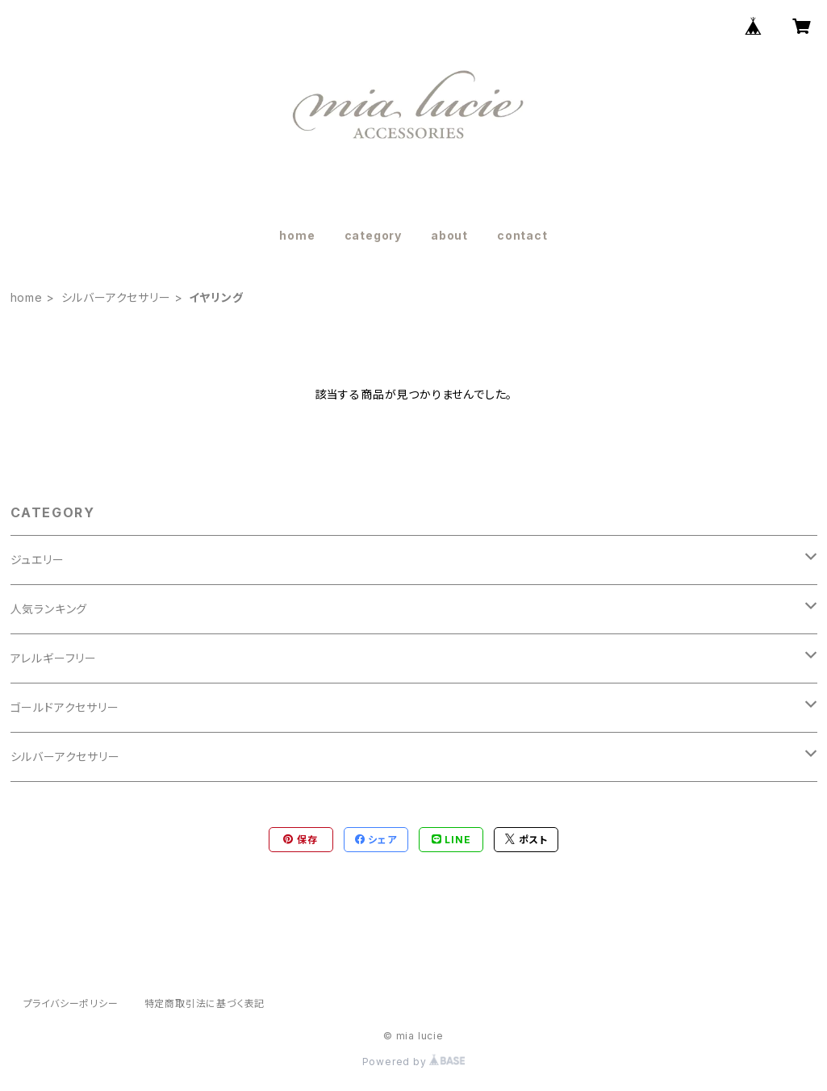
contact (522, 235)
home (297, 235)
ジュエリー (37, 559)
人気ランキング (49, 609)
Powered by (414, 1061)
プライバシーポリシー (71, 1003)
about (449, 235)
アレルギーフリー (53, 658)
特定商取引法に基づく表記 (204, 1003)
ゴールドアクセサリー (64, 707)
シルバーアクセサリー (116, 297)
